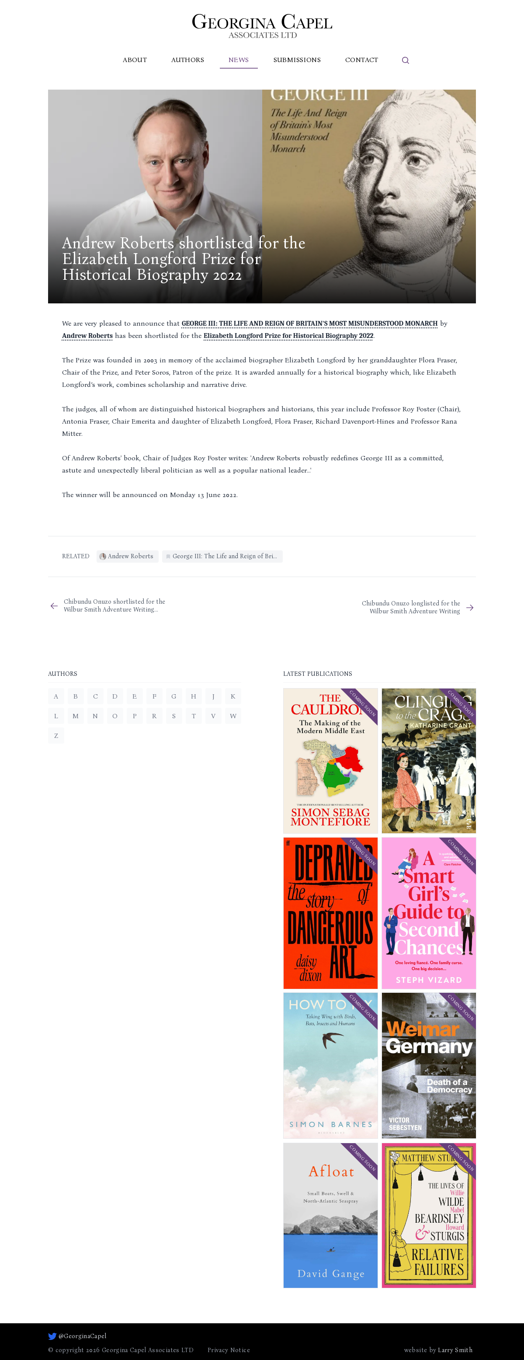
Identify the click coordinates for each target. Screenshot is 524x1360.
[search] (405, 60)
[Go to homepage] (262, 26)
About (135, 60)
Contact (361, 60)
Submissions (297, 60)
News (239, 60)
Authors (187, 60)
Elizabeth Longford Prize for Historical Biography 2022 (289, 336)
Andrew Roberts (87, 336)
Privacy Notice (229, 1350)
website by (438, 1350)
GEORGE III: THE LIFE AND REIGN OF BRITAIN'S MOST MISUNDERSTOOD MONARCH (310, 323)
